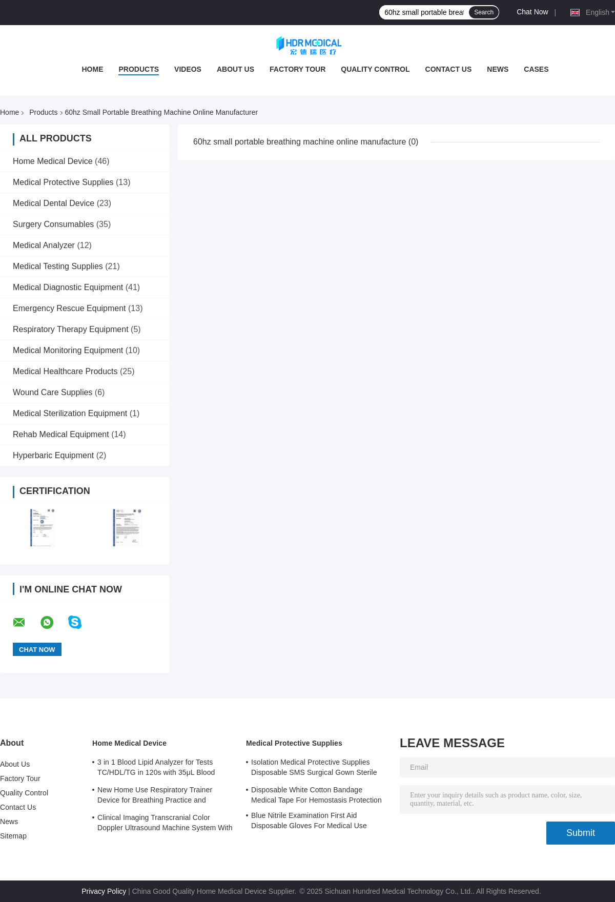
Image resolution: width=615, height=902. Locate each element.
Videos (187, 69)
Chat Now (532, 12)
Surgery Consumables (53, 224)
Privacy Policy (103, 891)
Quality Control (375, 69)
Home (92, 69)
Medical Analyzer (44, 245)
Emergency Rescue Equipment (69, 308)
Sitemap (13, 836)
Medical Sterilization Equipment (70, 413)
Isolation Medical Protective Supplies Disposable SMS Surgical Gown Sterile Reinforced (314, 769)
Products (138, 69)
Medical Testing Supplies (58, 266)
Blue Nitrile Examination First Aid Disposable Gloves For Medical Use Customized (309, 822)
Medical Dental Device (53, 203)
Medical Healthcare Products (65, 371)
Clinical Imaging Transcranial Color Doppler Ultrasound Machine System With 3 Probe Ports (165, 824)
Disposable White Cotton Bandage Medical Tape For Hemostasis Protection (316, 795)
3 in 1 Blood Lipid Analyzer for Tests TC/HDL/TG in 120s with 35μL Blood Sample (156, 769)
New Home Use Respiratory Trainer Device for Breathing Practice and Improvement (154, 796)
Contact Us (448, 69)
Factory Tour (297, 69)
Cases (536, 69)
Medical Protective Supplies (63, 182)
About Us (235, 69)
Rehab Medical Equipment (61, 434)
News (497, 69)
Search (484, 12)
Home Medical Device (53, 161)
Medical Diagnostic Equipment (68, 287)
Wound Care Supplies (52, 392)
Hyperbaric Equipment (53, 455)
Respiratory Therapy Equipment (71, 329)
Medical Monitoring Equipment (68, 350)
